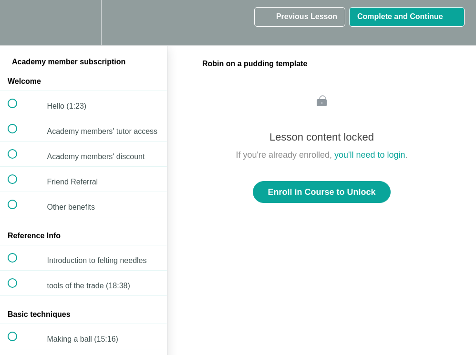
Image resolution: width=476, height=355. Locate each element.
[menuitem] (83, 22)
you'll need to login (369, 155)
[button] (17, 22)
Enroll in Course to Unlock (321, 192)
